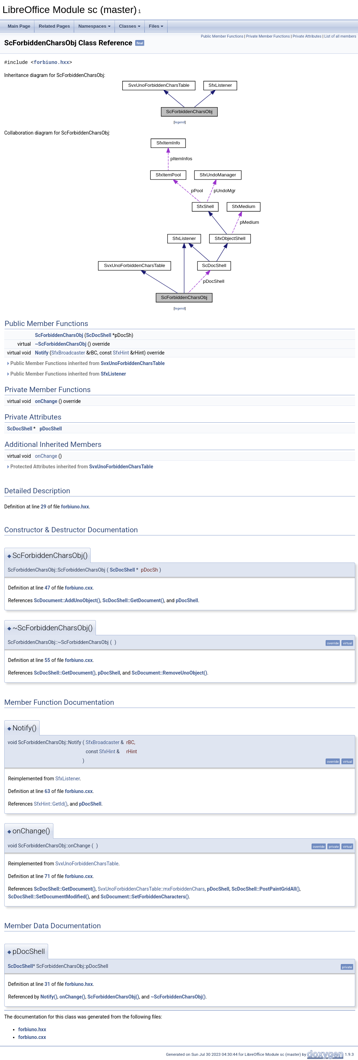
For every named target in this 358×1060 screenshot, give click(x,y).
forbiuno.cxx (79, 588)
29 (43, 506)
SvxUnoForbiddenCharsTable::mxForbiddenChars (151, 889)
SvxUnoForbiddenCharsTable (133, 363)
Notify (41, 353)
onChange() (72, 997)
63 (47, 791)
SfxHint (121, 353)
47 (47, 588)
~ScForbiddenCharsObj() (178, 997)
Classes (130, 26)
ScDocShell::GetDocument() (133, 600)
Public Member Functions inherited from (85, 363)
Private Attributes (307, 36)
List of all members (340, 36)
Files (156, 26)
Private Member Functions (268, 36)
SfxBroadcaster (68, 353)
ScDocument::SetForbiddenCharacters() (144, 896)
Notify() (48, 997)
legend (180, 122)
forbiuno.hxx (51, 62)
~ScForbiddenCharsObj (60, 344)
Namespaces (94, 26)
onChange (46, 401)
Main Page (19, 26)
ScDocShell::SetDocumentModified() (48, 896)
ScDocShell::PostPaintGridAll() (266, 889)
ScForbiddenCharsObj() (113, 997)
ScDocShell (98, 335)
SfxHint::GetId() (50, 804)
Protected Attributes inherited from (79, 466)
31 (47, 984)
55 (47, 660)
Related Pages (54, 26)
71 (47, 876)
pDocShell (51, 428)
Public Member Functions (222, 36)
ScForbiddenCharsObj (59, 335)
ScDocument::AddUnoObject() (67, 600)
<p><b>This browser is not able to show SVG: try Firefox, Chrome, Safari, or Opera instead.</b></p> (180, 98)
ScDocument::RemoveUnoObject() (169, 673)
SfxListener (113, 374)
